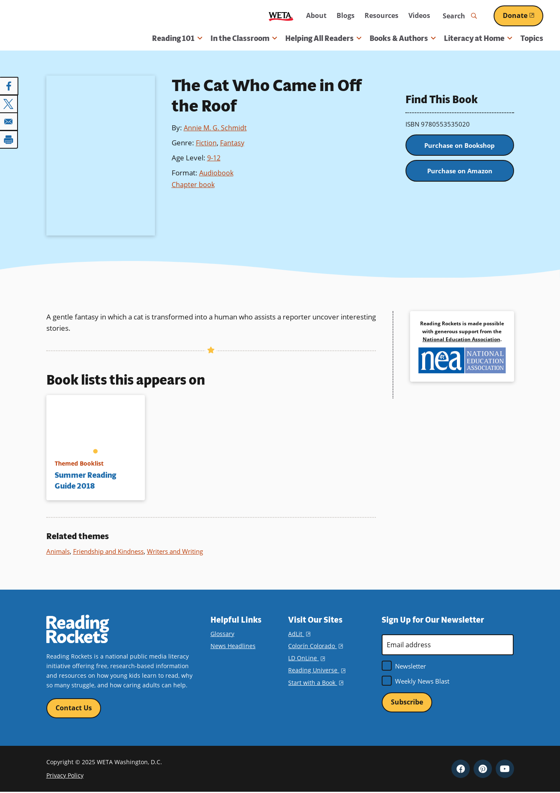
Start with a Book (315, 683)
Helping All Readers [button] (323, 38)
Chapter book (194, 183)
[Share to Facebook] (9, 86)
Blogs (346, 15)
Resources (381, 15)
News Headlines (233, 646)
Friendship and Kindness (108, 551)
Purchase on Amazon (459, 173)
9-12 (214, 157)
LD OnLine (306, 658)
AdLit (299, 634)
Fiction (206, 142)
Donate (523, 15)
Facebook (460, 769)
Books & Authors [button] (403, 38)
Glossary (222, 634)
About (316, 15)
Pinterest (483, 769)
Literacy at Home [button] (478, 38)
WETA (281, 16)
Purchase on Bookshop (459, 146)
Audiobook (216, 171)
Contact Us (74, 708)
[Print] (9, 138)
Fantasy (233, 142)
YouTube (505, 769)
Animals (58, 551)
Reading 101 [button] (177, 38)
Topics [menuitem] (531, 38)
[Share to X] (9, 103)
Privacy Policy (65, 776)
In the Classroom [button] (243, 38)
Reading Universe (316, 670)
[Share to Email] (9, 121)
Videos (419, 15)
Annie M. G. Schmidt (216, 127)
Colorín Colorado (315, 646)
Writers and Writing (175, 551)
